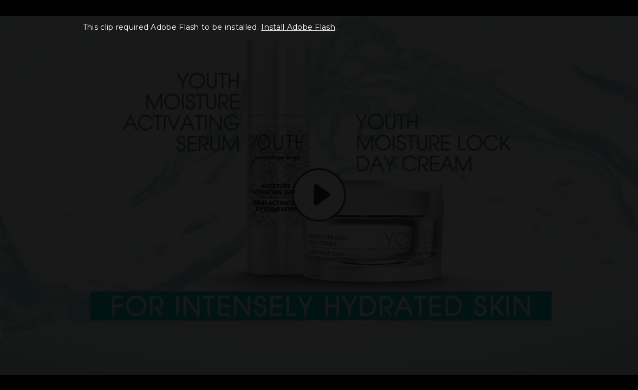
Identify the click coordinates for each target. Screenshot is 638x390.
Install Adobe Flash (298, 27)
